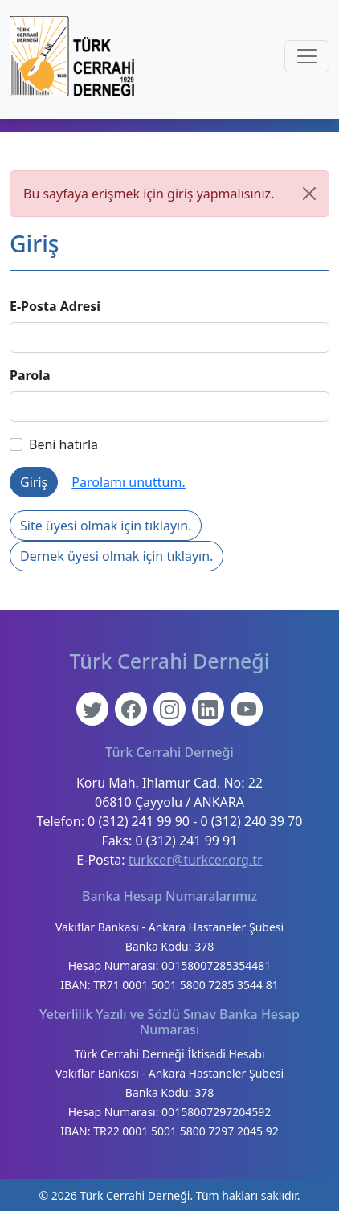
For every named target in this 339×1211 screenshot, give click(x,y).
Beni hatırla (54, 444)
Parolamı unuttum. (128, 482)
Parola (30, 375)
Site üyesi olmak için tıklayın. (105, 525)
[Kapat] (309, 193)
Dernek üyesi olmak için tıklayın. (116, 556)
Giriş (33, 482)
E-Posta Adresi (55, 306)
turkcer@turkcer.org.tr (196, 860)
